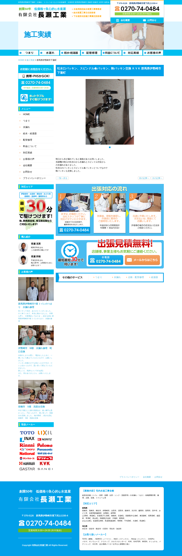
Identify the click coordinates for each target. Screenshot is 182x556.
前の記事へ (144, 178)
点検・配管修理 (136, 277)
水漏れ (117, 277)
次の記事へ (157, 178)
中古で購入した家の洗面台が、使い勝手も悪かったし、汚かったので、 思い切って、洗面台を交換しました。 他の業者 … (35, 413)
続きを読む (36, 318)
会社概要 (147, 477)
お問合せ (158, 477)
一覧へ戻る (62, 178)
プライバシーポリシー (129, 477)
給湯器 (154, 277)
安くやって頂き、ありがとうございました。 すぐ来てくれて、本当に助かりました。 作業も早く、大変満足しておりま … (35, 313)
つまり (98, 277)
